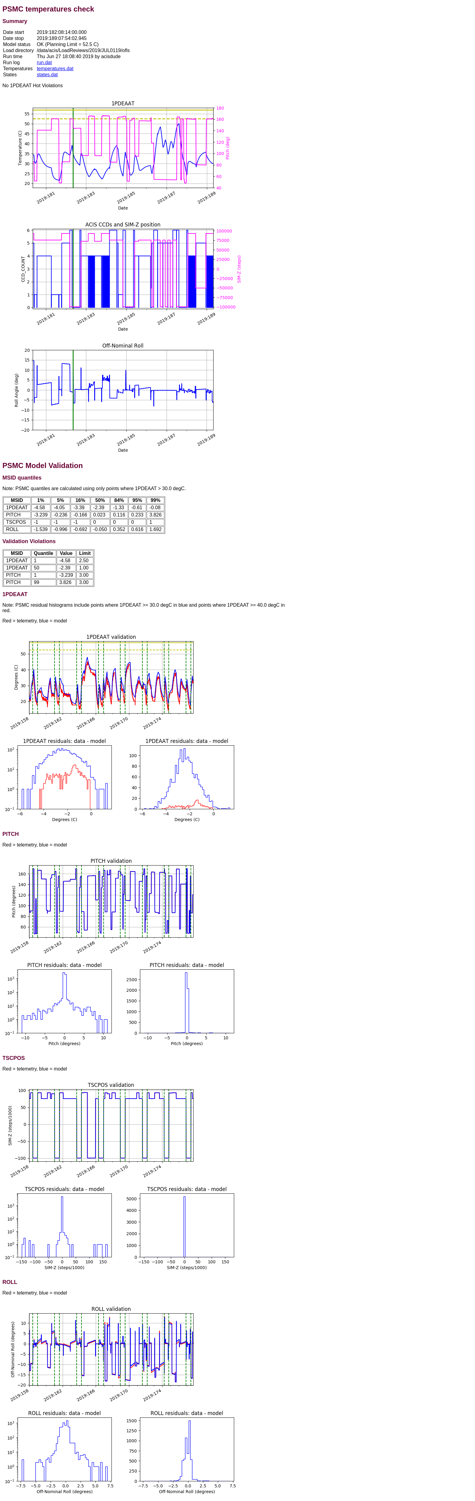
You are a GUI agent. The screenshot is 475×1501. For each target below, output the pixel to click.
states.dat (47, 74)
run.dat (44, 62)
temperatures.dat (55, 68)
